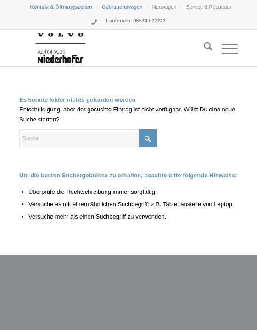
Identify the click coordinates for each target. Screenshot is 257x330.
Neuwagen (164, 7)
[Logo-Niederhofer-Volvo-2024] (106, 48)
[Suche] (203, 48)
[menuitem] (61, 7)
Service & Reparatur (208, 7)
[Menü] (225, 48)
